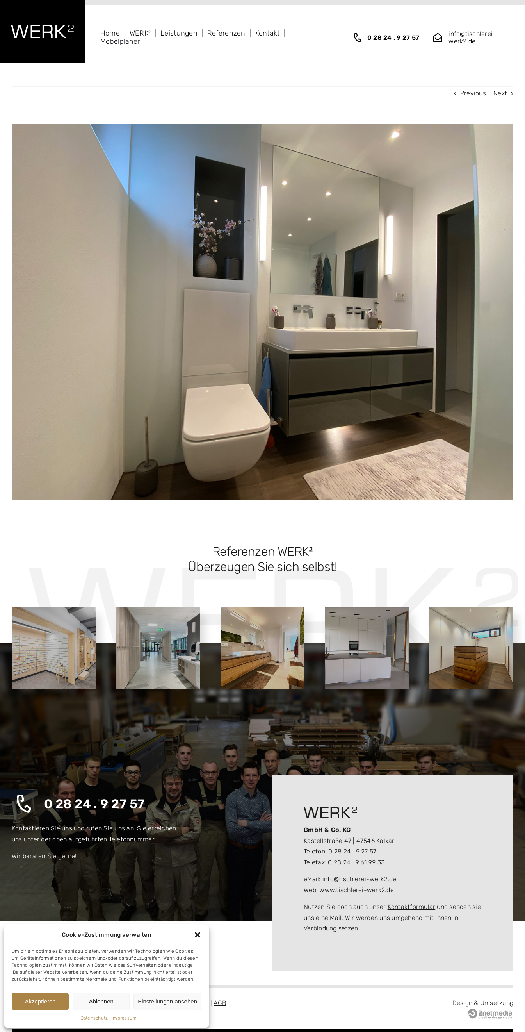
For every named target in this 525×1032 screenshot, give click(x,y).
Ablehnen (101, 1001)
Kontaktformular (412, 907)
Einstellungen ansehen (167, 1001)
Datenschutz (94, 1018)
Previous (473, 93)
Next (500, 93)
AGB (220, 1003)
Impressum (124, 1018)
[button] (197, 935)
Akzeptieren (40, 1001)
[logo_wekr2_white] (42, 27)
